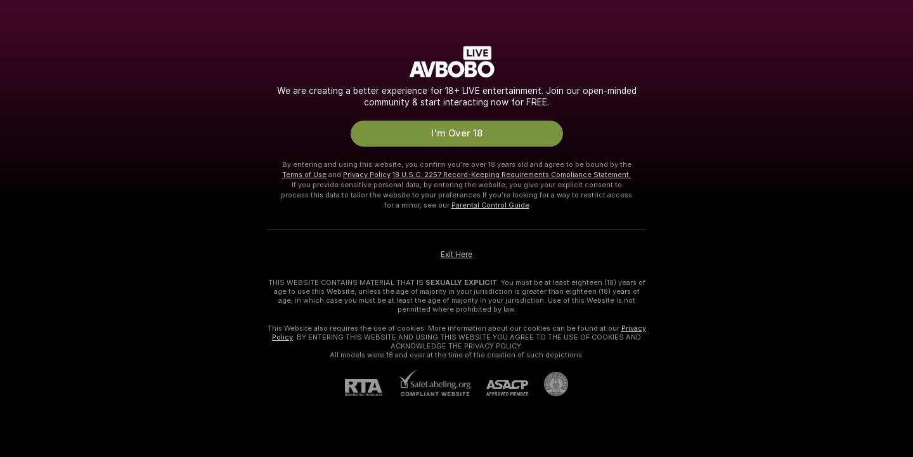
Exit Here (456, 254)
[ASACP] (499, 388)
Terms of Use (304, 174)
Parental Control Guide (490, 205)
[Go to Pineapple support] (548, 384)
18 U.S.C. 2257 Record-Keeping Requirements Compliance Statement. (511, 174)
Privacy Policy (367, 174)
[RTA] (371, 387)
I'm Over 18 (456, 133)
